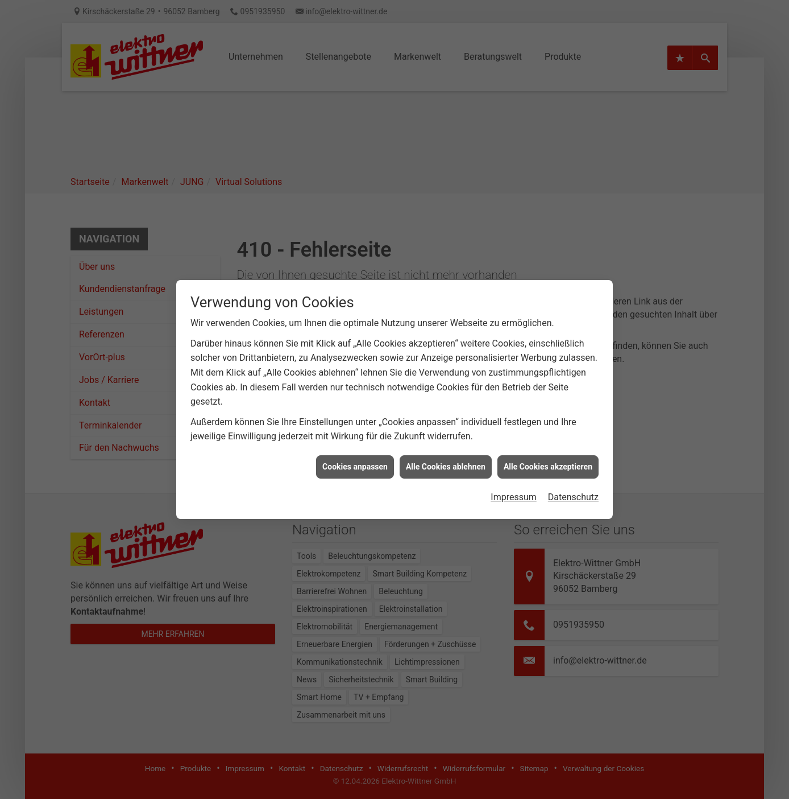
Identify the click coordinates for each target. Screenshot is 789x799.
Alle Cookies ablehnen (445, 455)
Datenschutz (573, 486)
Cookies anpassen (355, 455)
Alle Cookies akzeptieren (548, 455)
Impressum (514, 486)
